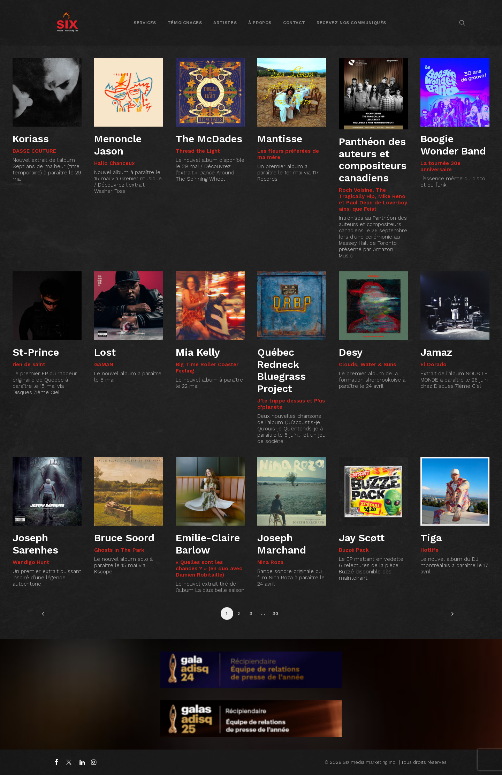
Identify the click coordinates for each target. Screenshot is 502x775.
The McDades (209, 139)
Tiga (431, 538)
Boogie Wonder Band (453, 145)
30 (276, 613)
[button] (462, 22)
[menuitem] (145, 22)
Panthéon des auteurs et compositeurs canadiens (372, 160)
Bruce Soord (124, 538)
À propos (260, 22)
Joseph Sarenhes (35, 544)
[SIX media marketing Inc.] (67, 22)
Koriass (31, 139)
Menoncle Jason (118, 145)
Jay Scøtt (362, 538)
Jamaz (436, 352)
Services (145, 22)
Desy (351, 352)
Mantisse (279, 139)
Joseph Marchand (281, 544)
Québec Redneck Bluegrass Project (281, 370)
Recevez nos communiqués (351, 22)
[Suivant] (450, 616)
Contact (294, 22)
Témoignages (185, 22)
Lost (105, 352)
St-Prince (36, 352)
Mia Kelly (198, 352)
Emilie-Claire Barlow (208, 544)
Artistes (225, 22)
